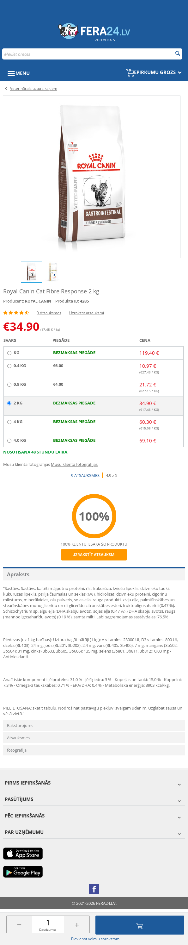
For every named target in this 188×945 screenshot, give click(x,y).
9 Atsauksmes (49, 313)
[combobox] (92, 53)
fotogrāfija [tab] (17, 750)
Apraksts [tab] (18, 574)
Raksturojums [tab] (20, 725)
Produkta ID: (67, 301)
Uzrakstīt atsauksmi (86, 313)
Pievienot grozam (139, 925)
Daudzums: (47, 929)
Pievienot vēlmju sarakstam (95, 939)
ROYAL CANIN (38, 301)
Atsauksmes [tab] (18, 738)
